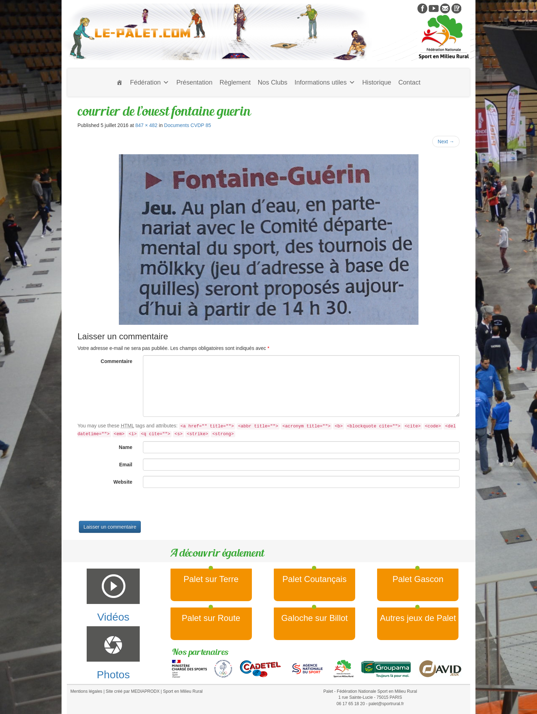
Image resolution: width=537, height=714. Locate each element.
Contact (409, 82)
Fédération (149, 82)
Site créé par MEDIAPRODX (133, 691)
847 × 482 (146, 125)
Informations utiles (324, 82)
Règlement (235, 82)
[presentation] (131, 507)
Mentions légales (86, 691)
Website (123, 482)
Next (446, 141)
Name (125, 447)
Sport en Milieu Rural (183, 691)
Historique (376, 82)
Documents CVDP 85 (187, 125)
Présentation (194, 82)
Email (125, 464)
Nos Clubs (272, 82)
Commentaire (116, 361)
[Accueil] (119, 82)
